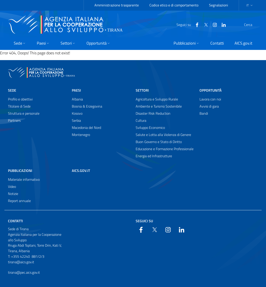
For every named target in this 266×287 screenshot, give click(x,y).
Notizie (13, 193)
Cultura (141, 120)
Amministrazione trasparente (116, 5)
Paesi (76, 90)
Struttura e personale (23, 113)
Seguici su (144, 221)
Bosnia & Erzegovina (87, 106)
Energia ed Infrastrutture (154, 156)
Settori (142, 90)
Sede (12, 90)
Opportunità (211, 90)
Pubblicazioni (20, 170)
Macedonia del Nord (86, 127)
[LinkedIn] (213, 24)
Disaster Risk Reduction (153, 113)
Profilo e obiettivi (20, 99)
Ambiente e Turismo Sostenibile (159, 106)
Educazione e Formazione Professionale (165, 148)
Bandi (204, 113)
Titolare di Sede (19, 106)
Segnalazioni (218, 5)
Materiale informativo (24, 179)
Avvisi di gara (209, 106)
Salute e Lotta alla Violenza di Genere (163, 134)
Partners (14, 120)
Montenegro (81, 134)
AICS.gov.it (81, 170)
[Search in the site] (252, 24)
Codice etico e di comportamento (173, 5)
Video (12, 186)
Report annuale (19, 200)
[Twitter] (195, 24)
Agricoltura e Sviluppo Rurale (157, 99)
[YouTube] (204, 24)
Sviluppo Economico (150, 127)
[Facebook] (186, 24)
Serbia (76, 120)
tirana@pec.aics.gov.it (24, 272)
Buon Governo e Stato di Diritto (159, 141)
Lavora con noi (210, 99)
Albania (77, 99)
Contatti (15, 221)
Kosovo (77, 113)
